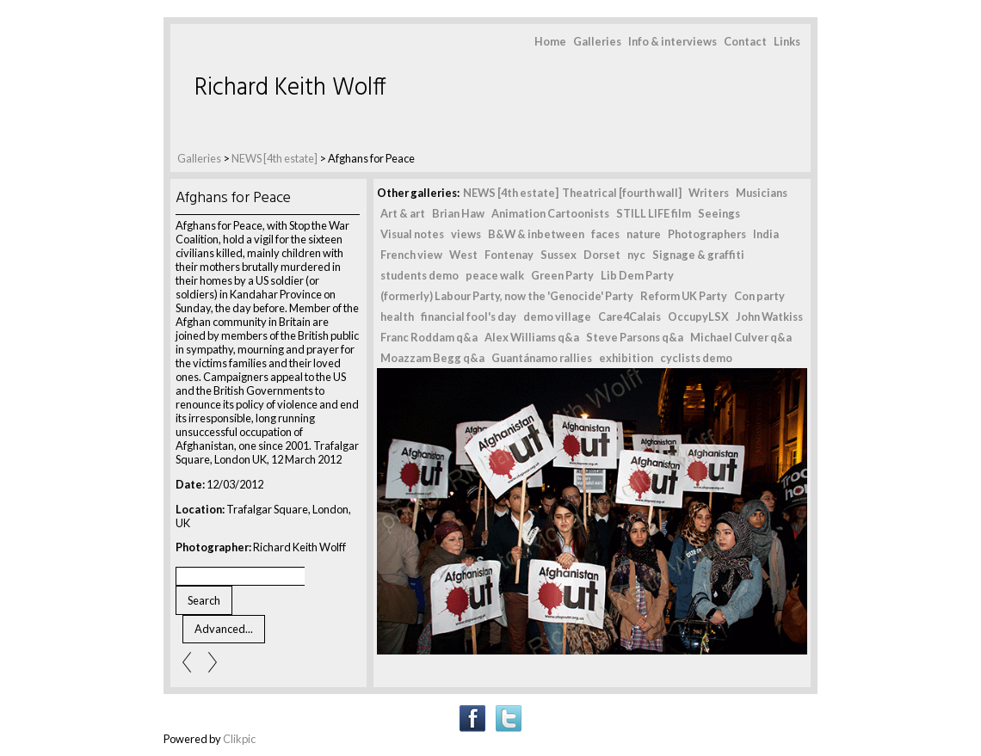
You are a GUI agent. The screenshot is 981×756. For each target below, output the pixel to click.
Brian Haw (458, 213)
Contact (745, 41)
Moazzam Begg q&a (432, 358)
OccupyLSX (698, 316)
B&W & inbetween (536, 234)
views (466, 234)
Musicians (761, 193)
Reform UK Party (683, 296)
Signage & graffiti (698, 254)
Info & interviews (672, 41)
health (397, 316)
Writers (708, 193)
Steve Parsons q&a (634, 337)
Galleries (597, 41)
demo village (557, 316)
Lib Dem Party (637, 275)
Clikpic (239, 739)
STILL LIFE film (653, 213)
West (463, 254)
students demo (419, 275)
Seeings (719, 213)
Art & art (402, 213)
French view (411, 254)
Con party (759, 296)
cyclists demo (696, 358)
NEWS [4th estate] (275, 158)
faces (605, 234)
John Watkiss (769, 316)
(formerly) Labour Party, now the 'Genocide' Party (506, 296)
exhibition (626, 358)
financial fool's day (468, 316)
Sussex (558, 254)
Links (787, 41)
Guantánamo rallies (541, 358)
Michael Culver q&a (741, 337)
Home (550, 41)
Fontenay (509, 254)
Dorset (601, 254)
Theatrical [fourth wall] (622, 193)
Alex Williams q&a (531, 337)
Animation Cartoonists (550, 213)
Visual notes (412, 234)
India (766, 234)
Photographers (707, 234)
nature (643, 234)
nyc (636, 254)
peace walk (495, 275)
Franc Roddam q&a (429, 337)
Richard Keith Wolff (290, 88)
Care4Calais (629, 316)
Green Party (562, 275)
